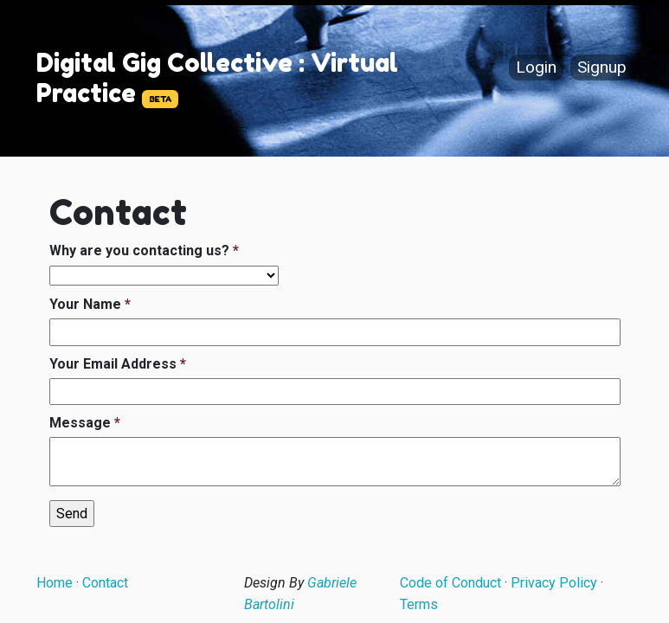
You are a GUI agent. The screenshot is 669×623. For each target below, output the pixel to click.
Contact (105, 583)
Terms (419, 604)
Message (80, 422)
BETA (160, 99)
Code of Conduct (450, 583)
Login (536, 68)
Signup (602, 68)
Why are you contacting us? (139, 250)
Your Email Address (113, 364)
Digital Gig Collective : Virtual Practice (217, 78)
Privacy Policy (554, 583)
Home (54, 583)
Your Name (85, 304)
